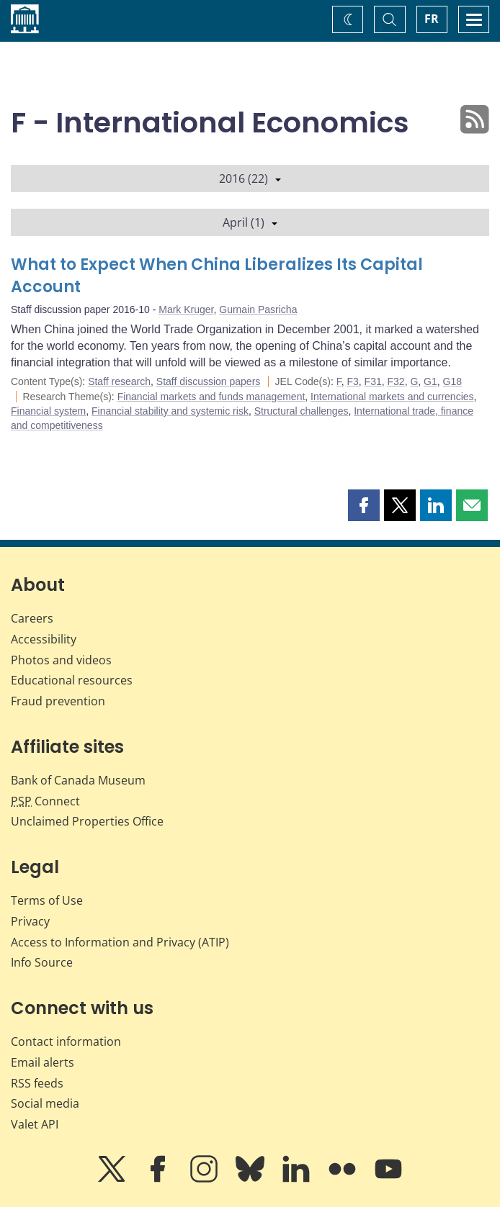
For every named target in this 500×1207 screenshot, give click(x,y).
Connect (45, 801)
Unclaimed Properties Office (87, 821)
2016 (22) (250, 178)
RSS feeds (37, 1083)
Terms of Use (47, 900)
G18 (452, 381)
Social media (45, 1103)
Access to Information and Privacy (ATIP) (120, 942)
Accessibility (43, 639)
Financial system (48, 411)
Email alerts (42, 1062)
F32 (396, 381)
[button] (364, 505)
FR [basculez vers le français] (431, 19)
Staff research (119, 381)
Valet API (34, 1124)
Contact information (66, 1041)
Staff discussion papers (208, 381)
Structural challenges (301, 411)
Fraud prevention (58, 701)
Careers (32, 618)
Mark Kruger (186, 309)
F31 (373, 381)
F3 (352, 381)
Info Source (42, 962)
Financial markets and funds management (211, 396)
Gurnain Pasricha (258, 309)
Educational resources (72, 680)
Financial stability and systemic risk (170, 411)
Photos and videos (61, 660)
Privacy (30, 921)
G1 (430, 381)
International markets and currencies (392, 396)
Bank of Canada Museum (78, 780)
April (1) (250, 222)
